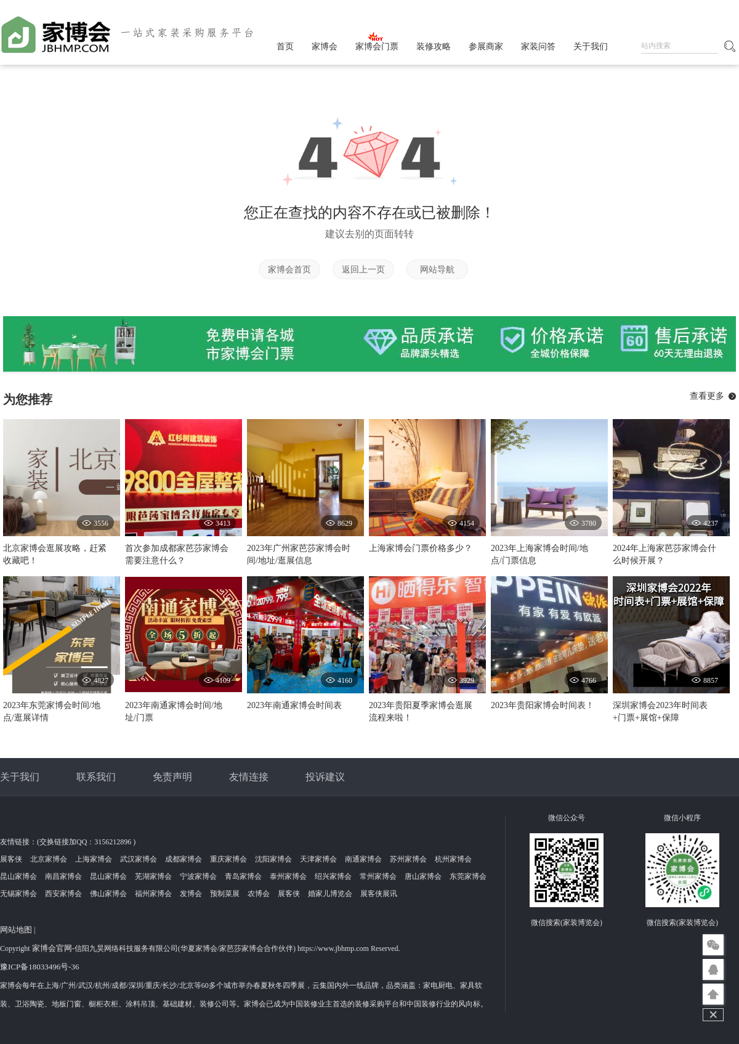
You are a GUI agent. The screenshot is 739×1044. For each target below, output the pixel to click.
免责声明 (172, 777)
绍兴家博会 (333, 876)
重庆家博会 (228, 859)
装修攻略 (433, 46)
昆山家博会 (18, 876)
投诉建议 (325, 777)
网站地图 (16, 929)
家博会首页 (289, 269)
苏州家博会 (408, 859)
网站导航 (437, 269)
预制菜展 (225, 893)
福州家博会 (153, 893)
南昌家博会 (63, 876)
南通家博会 (363, 859)
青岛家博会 (243, 876)
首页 (285, 46)
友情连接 (249, 777)
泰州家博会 (288, 876)
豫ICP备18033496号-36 (39, 966)
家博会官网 (52, 948)
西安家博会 (63, 893)
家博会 (324, 46)
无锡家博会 (18, 893)
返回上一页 (363, 269)
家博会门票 (376, 46)
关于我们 (590, 46)
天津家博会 (318, 859)
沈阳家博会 (273, 859)
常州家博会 (378, 876)
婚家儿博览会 (330, 893)
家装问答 (538, 46)
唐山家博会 (423, 876)
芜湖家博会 (153, 876)
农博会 (259, 893)
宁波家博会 (198, 876)
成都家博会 (183, 859)
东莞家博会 (468, 876)
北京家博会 (48, 859)
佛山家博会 (108, 893)
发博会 (191, 893)
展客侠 (11, 859)
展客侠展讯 (378, 893)
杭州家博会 (453, 859)
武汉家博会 (138, 859)
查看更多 (707, 396)
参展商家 (486, 46)
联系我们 (96, 777)
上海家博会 (93, 859)
